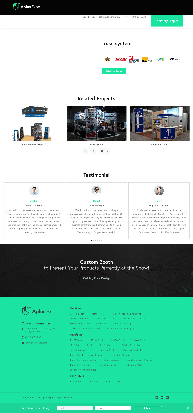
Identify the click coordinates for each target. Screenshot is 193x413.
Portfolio (76, 335)
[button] (114, 71)
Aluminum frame (159, 144)
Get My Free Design (97, 278)
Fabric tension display (33, 144)
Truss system (96, 144)
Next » (104, 151)
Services (76, 308)
